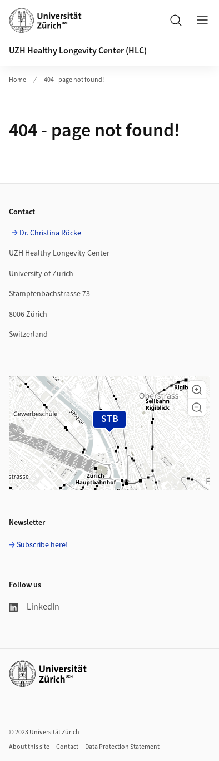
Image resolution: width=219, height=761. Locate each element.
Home (17, 80)
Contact (67, 747)
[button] (197, 390)
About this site (29, 747)
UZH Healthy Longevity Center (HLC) (78, 51)
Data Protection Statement (122, 747)
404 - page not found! (74, 80)
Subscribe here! (42, 545)
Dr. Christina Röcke (50, 233)
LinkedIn (34, 607)
